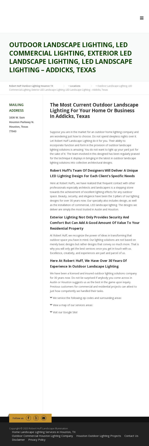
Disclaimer (18, 439)
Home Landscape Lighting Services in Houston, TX (44, 432)
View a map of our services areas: (73, 305)
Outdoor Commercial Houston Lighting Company (42, 435)
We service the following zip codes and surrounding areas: (87, 298)
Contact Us (131, 435)
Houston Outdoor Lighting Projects (98, 435)
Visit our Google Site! (65, 312)
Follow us (18, 418)
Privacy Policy (37, 439)
